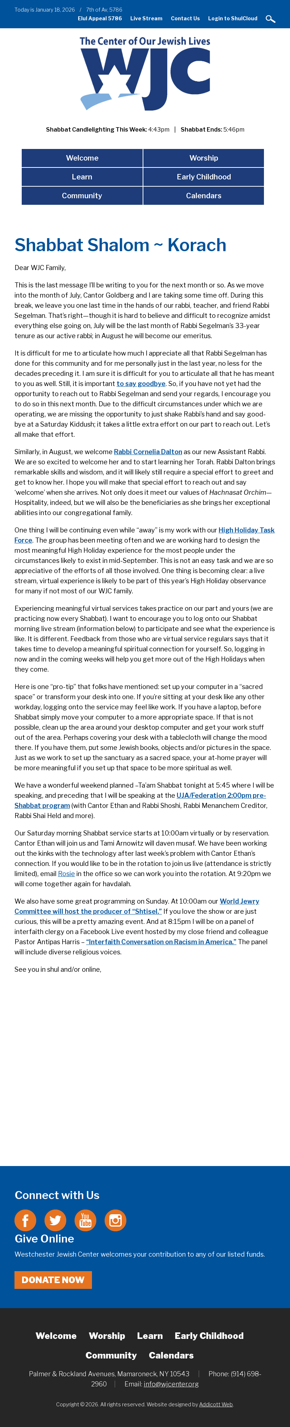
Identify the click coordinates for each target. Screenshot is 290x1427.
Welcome (82, 158)
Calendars (204, 195)
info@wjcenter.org (171, 1384)
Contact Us (185, 18)
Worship (203, 158)
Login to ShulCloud (232, 18)
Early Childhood (204, 177)
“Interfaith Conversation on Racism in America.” (161, 942)
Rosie (66, 874)
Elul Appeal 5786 (100, 18)
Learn (82, 177)
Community (82, 195)
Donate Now (53, 1280)
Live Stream (146, 18)
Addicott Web (216, 1404)
